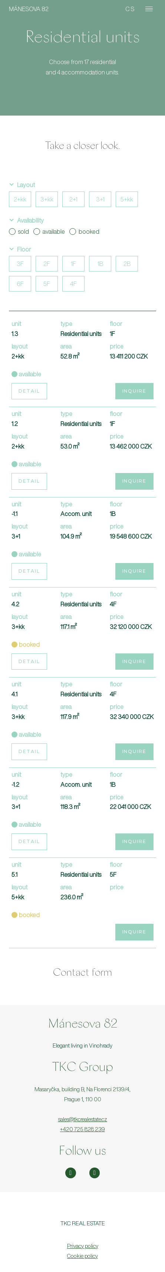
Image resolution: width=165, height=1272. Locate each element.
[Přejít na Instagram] (70, 1173)
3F (20, 263)
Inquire (134, 391)
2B (127, 263)
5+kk (127, 199)
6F (20, 283)
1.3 (14, 333)
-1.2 (15, 784)
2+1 (73, 199)
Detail (29, 391)
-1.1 (14, 513)
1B (100, 263)
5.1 (14, 874)
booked (84, 231)
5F (46, 283)
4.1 (14, 694)
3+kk (46, 199)
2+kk (20, 199)
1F (73, 263)
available (49, 231)
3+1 (100, 199)
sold (19, 231)
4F (73, 283)
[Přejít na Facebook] (94, 1173)
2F (46, 263)
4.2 (15, 604)
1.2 (14, 423)
